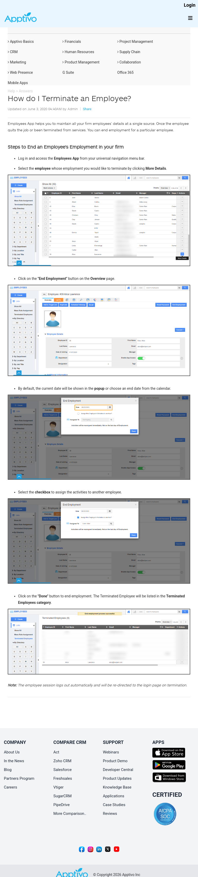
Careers (10, 787)
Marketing (17, 62)
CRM (13, 52)
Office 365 (125, 72)
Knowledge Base (117, 787)
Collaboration (129, 62)
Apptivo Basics (21, 41)
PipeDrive (61, 804)
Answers (26, 91)
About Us (12, 752)
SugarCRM (62, 796)
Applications (113, 796)
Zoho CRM (62, 761)
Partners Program (19, 778)
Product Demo (115, 761)
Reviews (110, 813)
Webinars (111, 752)
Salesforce (62, 769)
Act (56, 752)
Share (87, 109)
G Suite (68, 72)
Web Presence (20, 72)
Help (11, 91)
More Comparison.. (69, 813)
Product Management (80, 62)
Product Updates (117, 778)
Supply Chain (128, 52)
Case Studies (114, 804)
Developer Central (118, 769)
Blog (8, 769)
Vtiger (58, 787)
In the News (14, 761)
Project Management (135, 41)
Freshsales (62, 778)
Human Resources (78, 52)
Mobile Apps (18, 83)
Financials (71, 41)
